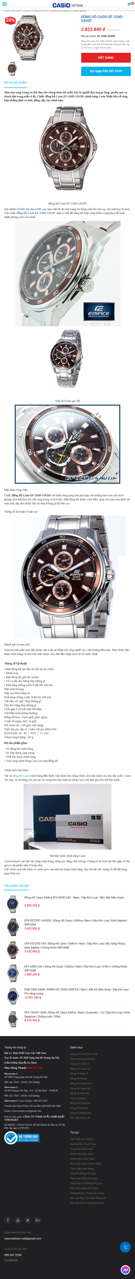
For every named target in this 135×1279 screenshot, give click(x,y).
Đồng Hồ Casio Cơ (80, 1068)
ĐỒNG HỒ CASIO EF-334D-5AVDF (102, 19)
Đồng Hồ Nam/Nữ (80, 1093)
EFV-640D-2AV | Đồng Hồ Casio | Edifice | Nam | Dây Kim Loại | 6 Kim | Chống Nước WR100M (75, 968)
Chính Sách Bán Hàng (82, 1168)
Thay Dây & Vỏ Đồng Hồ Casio (86, 1183)
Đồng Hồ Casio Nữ (80, 1088)
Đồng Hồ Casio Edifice (82, 1059)
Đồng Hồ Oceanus (80, 1103)
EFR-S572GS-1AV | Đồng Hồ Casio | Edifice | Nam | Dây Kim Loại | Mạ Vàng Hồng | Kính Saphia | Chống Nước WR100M (75, 945)
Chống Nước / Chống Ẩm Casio (87, 1193)
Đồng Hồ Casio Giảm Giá (83, 1054)
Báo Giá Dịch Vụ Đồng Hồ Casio (87, 1203)
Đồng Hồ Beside (79, 1108)
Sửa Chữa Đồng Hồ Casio (84, 1188)
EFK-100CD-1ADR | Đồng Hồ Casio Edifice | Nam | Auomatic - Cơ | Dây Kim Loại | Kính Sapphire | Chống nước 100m (77, 1014)
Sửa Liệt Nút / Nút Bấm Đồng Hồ (88, 1198)
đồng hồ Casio (20, 775)
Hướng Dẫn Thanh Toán (83, 1144)
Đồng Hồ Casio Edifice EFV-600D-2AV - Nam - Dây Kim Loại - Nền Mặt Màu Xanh (74, 897)
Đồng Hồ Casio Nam (81, 1083)
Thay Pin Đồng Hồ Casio (83, 1173)
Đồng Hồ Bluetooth (80, 1113)
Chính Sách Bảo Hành (82, 1153)
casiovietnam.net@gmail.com (22, 1238)
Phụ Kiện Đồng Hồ (80, 1117)
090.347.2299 (12, 1255)
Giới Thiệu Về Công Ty (82, 1139)
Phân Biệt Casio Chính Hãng (85, 1163)
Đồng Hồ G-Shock (79, 1063)
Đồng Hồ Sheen (78, 1078)
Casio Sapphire (78, 1098)
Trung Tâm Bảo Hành (81, 1149)
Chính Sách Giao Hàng (82, 1158)
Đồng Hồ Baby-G (79, 1073)
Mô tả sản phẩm (15, 82)
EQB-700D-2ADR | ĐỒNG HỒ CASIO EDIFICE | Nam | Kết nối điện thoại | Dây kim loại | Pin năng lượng (76, 991)
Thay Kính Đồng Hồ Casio (84, 1178)
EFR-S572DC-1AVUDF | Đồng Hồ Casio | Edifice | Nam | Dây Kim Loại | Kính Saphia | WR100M (75, 922)
